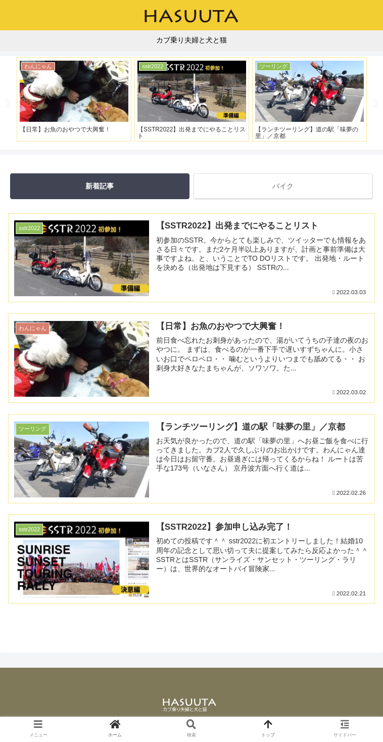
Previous (8, 103)
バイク (283, 186)
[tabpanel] (74, 99)
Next (375, 103)
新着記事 (99, 186)
